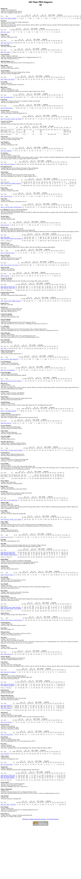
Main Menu (26, 870)
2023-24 (3, 570)
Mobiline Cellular (9, 727)
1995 (2, 34)
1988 (2, 56)
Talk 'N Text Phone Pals (11, 531)
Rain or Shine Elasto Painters (14, 479)
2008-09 (3, 407)
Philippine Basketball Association (37, 870)
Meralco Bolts (9, 611)
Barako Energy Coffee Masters (13, 659)
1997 (2, 307)
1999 (2, 588)
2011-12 (3, 271)
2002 (2, 395)
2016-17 (3, 438)
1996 (2, 195)
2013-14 (3, 126)
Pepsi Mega (7, 253)
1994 (2, 103)
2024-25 (3, 19)
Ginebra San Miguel (9, 84)
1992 (2, 161)
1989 (2, 295)
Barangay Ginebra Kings (10, 589)
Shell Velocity (8, 767)
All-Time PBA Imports (52, 870)
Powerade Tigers (9, 271)
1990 (2, 45)
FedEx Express (7, 694)
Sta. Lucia (7, 34)
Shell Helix (7, 56)
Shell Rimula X (8, 161)
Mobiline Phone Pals (9, 307)
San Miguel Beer (8, 103)
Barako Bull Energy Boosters (13, 407)
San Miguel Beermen (10, 19)
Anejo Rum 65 (7, 45)
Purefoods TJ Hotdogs (10, 713)
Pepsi (5, 372)
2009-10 (3, 659)
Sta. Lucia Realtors (9, 395)
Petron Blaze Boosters (11, 383)
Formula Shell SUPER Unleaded (12, 195)
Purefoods (6, 240)
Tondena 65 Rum (8, 210)
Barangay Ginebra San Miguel (13, 126)
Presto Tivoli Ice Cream (11, 284)
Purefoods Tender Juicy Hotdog (12, 255)
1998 (2, 255)
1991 (2, 175)
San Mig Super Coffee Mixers (13, 221)
